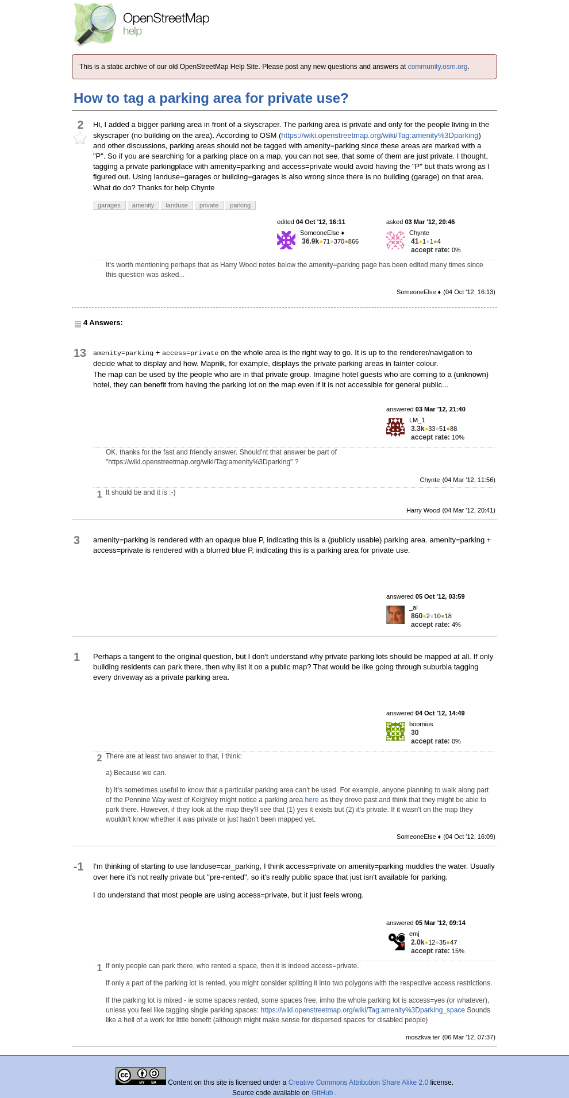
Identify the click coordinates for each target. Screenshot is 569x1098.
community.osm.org (438, 67)
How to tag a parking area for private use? (211, 98)
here (311, 800)
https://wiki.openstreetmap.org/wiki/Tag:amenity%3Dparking (379, 135)
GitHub (323, 1093)
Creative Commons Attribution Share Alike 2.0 (358, 1082)
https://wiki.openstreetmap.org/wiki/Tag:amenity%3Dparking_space (363, 1010)
